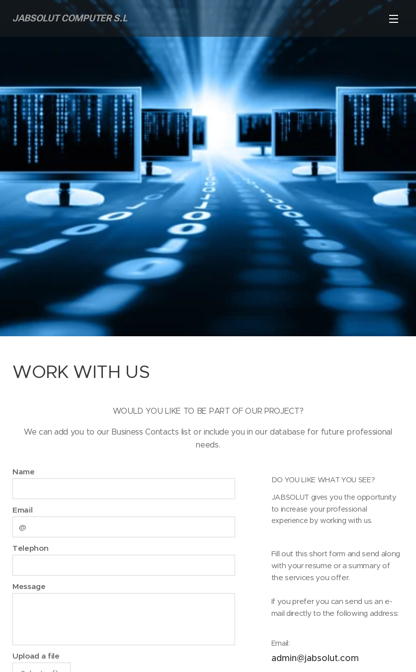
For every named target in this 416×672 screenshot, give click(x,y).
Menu (393, 18)
